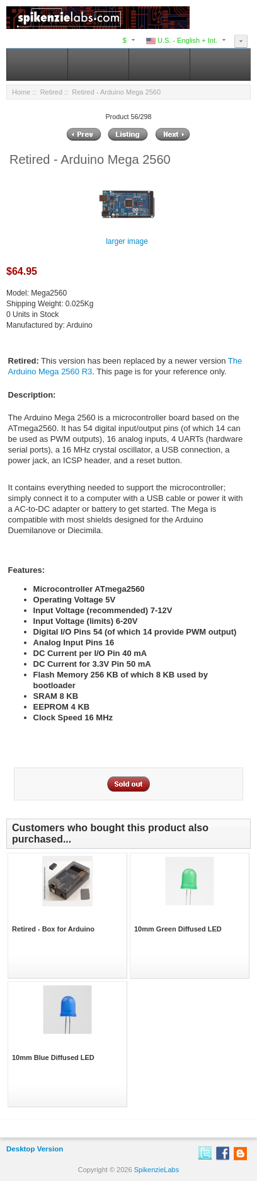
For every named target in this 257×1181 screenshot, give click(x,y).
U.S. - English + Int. (181, 40)
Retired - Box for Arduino (53, 929)
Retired (51, 92)
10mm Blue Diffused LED (53, 1057)
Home (21, 92)
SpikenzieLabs (157, 1169)
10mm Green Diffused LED (178, 929)
